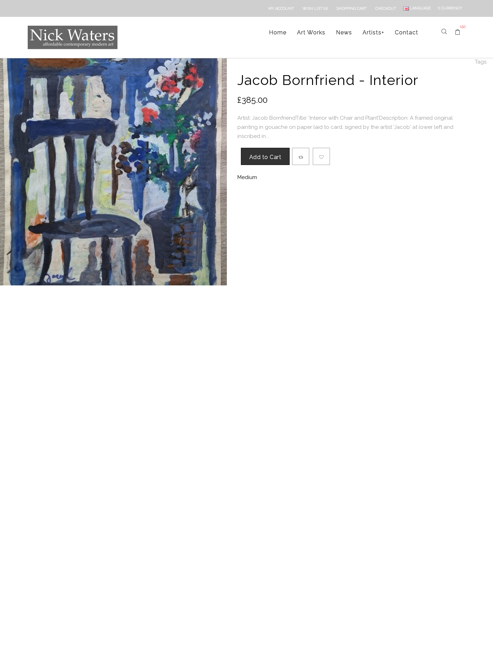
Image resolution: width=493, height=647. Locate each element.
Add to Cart (265, 157)
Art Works (311, 32)
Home (277, 32)
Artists (373, 32)
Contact (406, 32)
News (344, 32)
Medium (247, 177)
